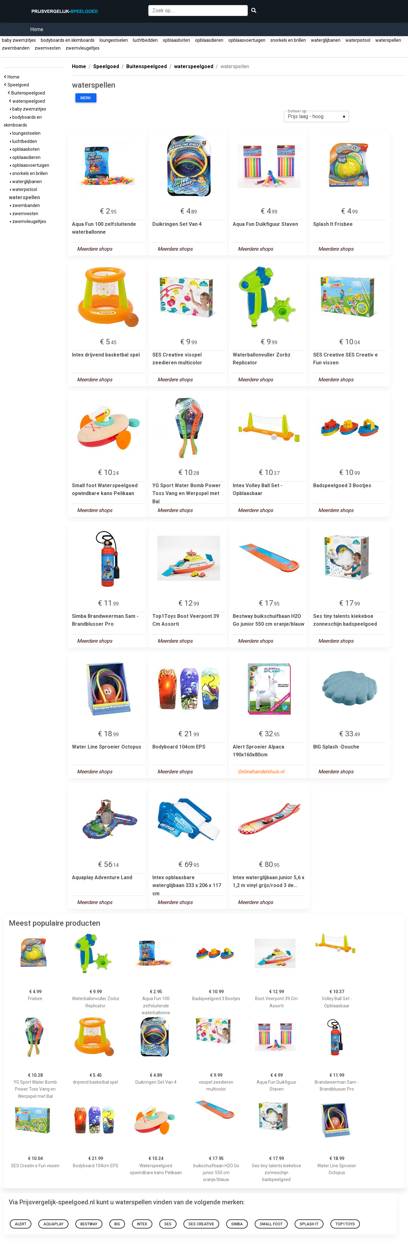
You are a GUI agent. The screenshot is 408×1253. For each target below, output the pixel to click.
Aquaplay (53, 1224)
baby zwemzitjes (19, 40)
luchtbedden (145, 40)
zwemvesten (48, 48)
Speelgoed (19, 84)
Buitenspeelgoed (29, 92)
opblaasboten (176, 40)
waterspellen (388, 40)
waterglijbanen (325, 40)
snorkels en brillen (288, 40)
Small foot (271, 1224)
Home (36, 29)
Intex (142, 1224)
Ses (167, 1224)
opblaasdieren (209, 40)
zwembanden (15, 48)
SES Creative (201, 1224)
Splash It (309, 1224)
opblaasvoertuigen (246, 40)
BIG (117, 1224)
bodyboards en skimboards (67, 40)
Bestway (88, 1224)
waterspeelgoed (30, 101)
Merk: (85, 98)
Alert (20, 1224)
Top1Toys (345, 1224)
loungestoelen (114, 40)
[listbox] (316, 116)
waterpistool (358, 40)
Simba (237, 1224)
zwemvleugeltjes (82, 48)
